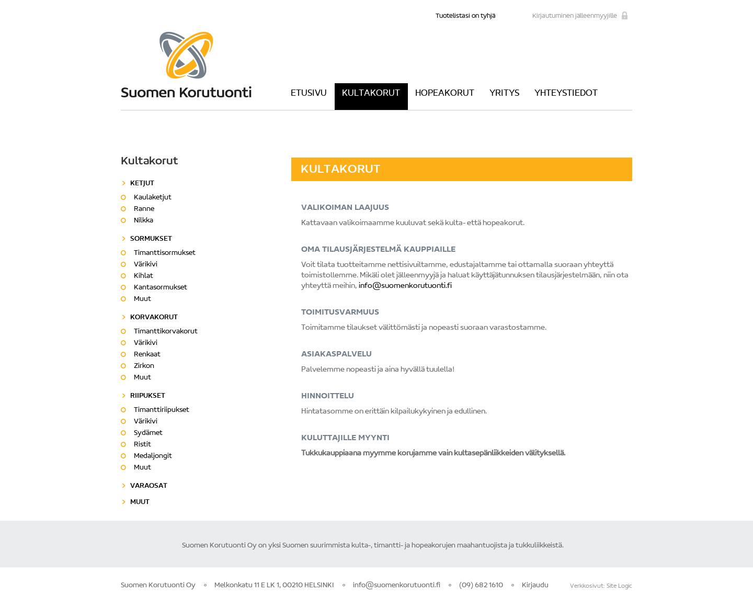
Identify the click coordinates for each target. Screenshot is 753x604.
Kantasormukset (160, 288)
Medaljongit (153, 456)
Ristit (142, 445)
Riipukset (147, 396)
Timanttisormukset (165, 253)
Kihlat (143, 276)
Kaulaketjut (153, 198)
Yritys (504, 93)
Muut (142, 299)
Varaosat (148, 486)
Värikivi (145, 265)
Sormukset (151, 239)
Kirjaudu (535, 585)
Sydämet (148, 433)
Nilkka (143, 221)
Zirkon (144, 366)
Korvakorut (154, 317)
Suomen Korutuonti (186, 64)
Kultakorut (371, 93)
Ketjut (142, 183)
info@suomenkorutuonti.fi (405, 286)
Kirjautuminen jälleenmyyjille (574, 16)
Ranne (144, 209)
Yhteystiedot (566, 93)
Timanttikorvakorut (166, 331)
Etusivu (309, 93)
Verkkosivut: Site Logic (601, 586)
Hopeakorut (444, 93)
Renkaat (147, 355)
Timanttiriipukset (161, 410)
